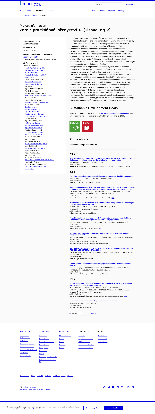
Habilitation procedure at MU (48, 357)
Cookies (47, 389)
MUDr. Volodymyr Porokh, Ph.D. (36, 144)
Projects (41, 354)
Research (44, 331)
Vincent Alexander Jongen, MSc (36, 116)
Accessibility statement (36, 389)
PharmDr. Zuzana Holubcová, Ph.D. (37, 102)
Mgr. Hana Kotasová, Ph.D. (34, 125)
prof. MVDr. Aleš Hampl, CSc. (35, 68)
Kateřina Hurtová (30, 107)
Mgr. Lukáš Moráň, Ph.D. (33, 134)
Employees (122, 11)
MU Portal (48, 376)
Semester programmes (27, 347)
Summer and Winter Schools (28, 350)
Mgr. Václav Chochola (32, 109)
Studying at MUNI (25, 356)
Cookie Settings (39, 409)
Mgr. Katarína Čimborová (33, 84)
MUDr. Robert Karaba (32, 123)
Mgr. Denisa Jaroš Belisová (34, 114)
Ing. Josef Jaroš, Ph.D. (33, 111)
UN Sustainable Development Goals (114, 113)
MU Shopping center (59, 376)
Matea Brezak (29, 77)
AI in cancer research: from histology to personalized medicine (93, 301)
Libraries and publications (86, 345)
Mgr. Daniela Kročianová (33, 128)
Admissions (26, 331)
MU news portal (24, 376)
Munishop (70, 376)
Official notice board (65, 336)
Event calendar (102, 336)
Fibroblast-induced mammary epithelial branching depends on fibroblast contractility (101, 176)
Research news (44, 339)
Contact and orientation (85, 348)
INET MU (40, 376)
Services (61, 348)
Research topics (44, 345)
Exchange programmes (27, 344)
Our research (43, 336)
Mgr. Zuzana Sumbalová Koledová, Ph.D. (39, 160)
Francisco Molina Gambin (34, 132)
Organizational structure (85, 339)
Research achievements (46, 342)
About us (64, 331)
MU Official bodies (84, 342)
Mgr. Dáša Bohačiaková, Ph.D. (35, 75)
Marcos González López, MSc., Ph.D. (38, 95)
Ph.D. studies (24, 341)
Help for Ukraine (98, 11)
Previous (73, 313)
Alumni (132, 11)
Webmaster (23, 389)
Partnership (62, 345)
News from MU (102, 339)
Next (93, 313)
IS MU (33, 376)
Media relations (102, 342)
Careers (61, 339)
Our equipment (43, 348)
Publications (43, 351)
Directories (81, 336)
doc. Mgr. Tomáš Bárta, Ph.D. (35, 70)
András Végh (29, 169)
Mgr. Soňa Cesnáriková (33, 82)
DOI (133, 166)
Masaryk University (30, 57)
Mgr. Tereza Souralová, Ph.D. (35, 148)
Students (111, 11)
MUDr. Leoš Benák (31, 73)
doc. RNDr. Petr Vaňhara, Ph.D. (36, 167)
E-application (24, 353)
